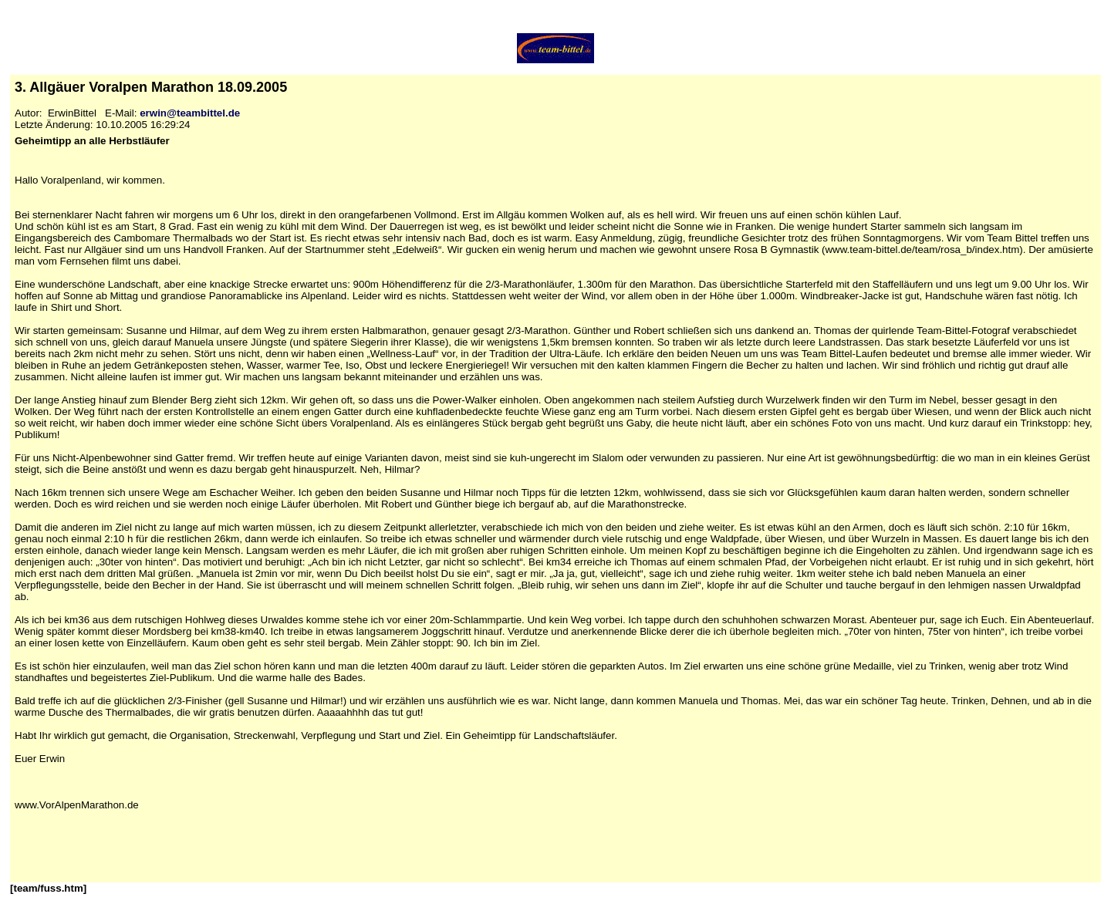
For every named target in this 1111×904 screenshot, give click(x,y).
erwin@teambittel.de (190, 113)
